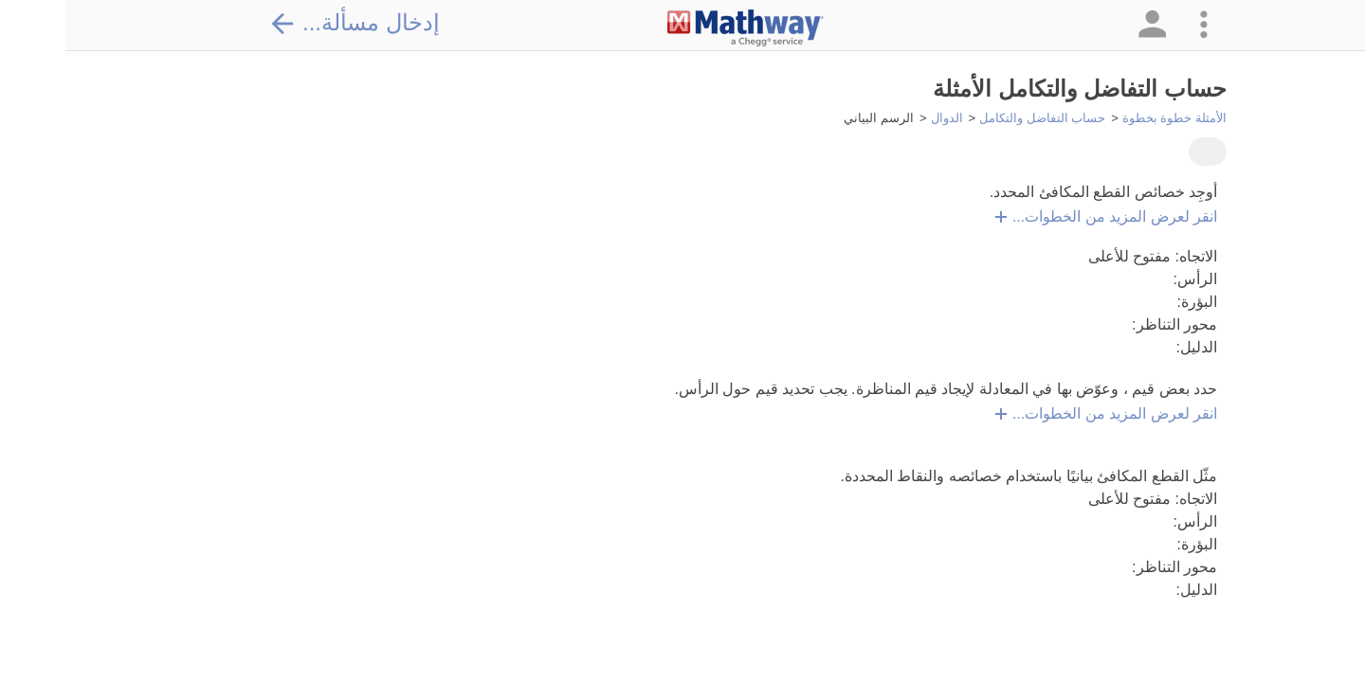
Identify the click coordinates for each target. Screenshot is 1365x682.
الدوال (881, 118)
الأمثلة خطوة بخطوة (1109, 118)
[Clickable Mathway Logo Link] (680, 28)
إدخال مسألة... (289, 23)
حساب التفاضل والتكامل (977, 118)
